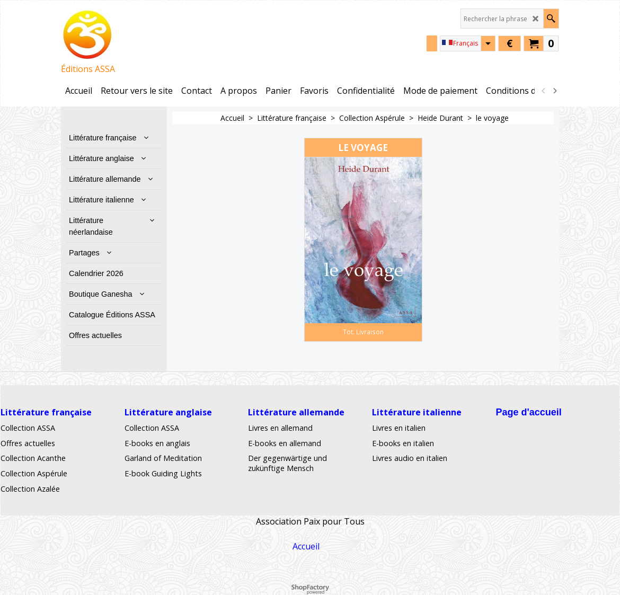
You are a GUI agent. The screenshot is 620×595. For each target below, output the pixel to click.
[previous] (543, 90)
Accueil (306, 546)
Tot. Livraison (363, 331)
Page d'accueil (528, 412)
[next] (554, 90)
